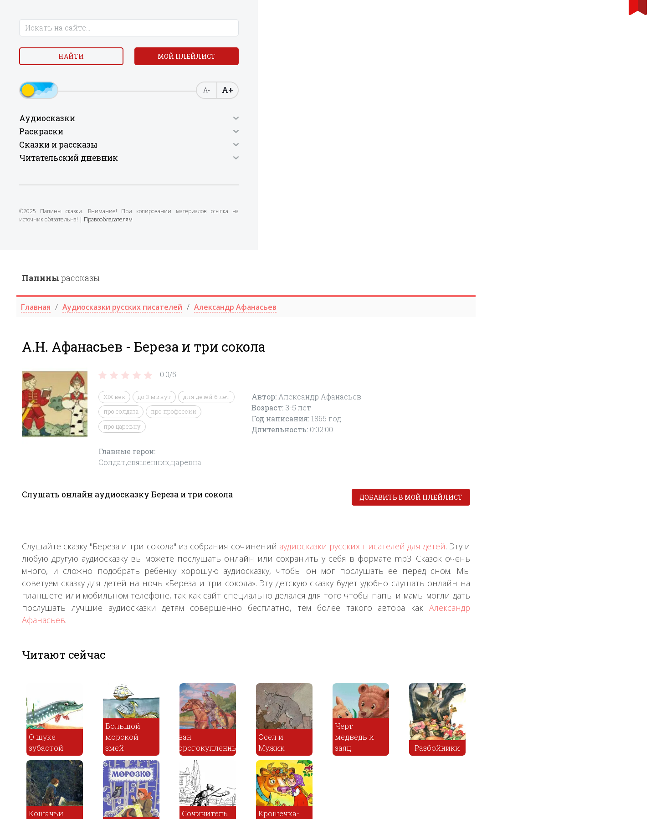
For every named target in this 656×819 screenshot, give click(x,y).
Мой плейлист (82, 80)
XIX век (278, 147)
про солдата (284, 161)
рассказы (225, 27)
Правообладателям (85, 248)
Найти (82, 59)
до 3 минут (318, 147)
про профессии (337, 161)
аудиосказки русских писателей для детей (526, 296)
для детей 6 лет (370, 147)
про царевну (286, 176)
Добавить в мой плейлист (574, 247)
